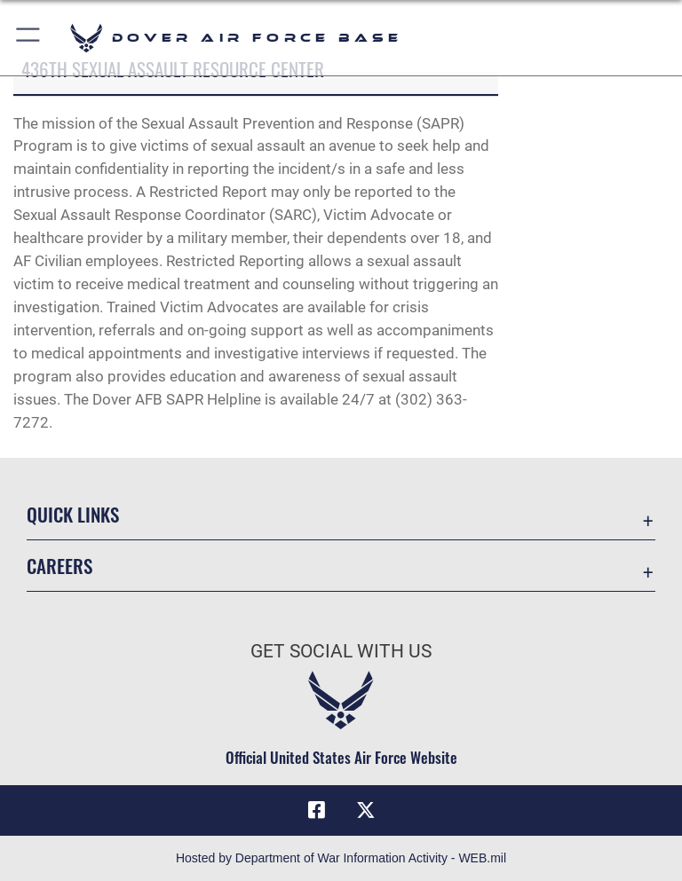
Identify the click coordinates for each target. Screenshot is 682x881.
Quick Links (73, 514)
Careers (59, 565)
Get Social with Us (341, 651)
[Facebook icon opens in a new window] (316, 810)
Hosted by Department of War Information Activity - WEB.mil (341, 858)
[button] (29, 37)
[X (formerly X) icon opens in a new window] (366, 810)
